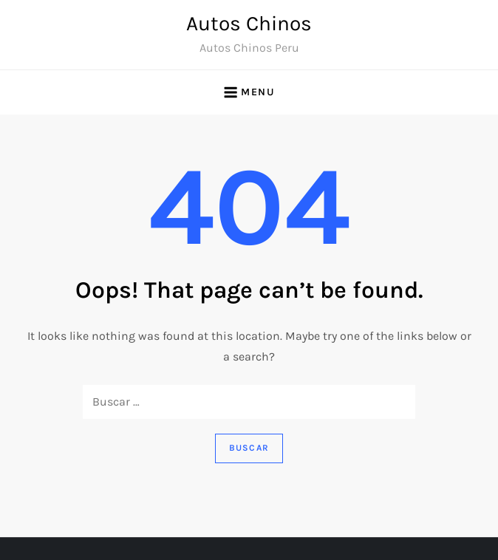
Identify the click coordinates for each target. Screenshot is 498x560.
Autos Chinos (249, 23)
